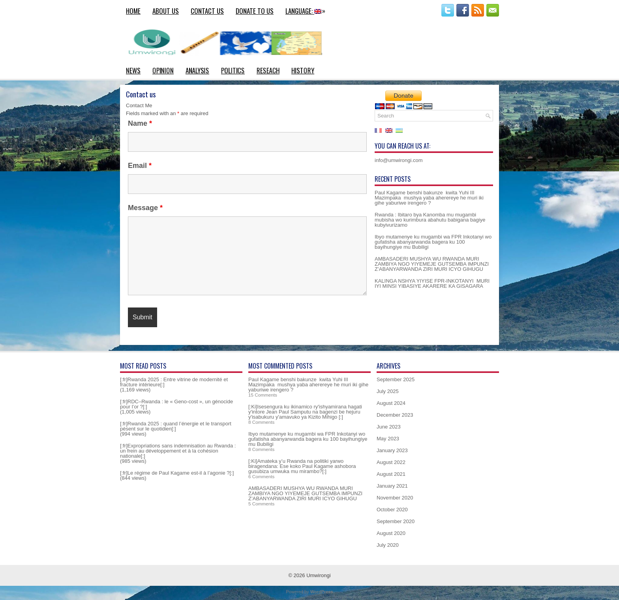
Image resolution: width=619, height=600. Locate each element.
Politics (233, 70)
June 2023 (389, 427)
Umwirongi (318, 575)
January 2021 (392, 486)
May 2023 (388, 439)
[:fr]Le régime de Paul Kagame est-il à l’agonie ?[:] (177, 473)
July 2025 (388, 391)
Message (145, 208)
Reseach (268, 70)
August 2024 (391, 403)
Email (140, 166)
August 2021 (391, 474)
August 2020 (391, 533)
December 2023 (395, 415)
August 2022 (391, 462)
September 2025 (396, 379)
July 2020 (388, 545)
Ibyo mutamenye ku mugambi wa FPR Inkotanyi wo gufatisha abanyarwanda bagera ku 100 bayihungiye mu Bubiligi (433, 242)
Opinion (163, 70)
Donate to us (255, 11)
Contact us (207, 11)
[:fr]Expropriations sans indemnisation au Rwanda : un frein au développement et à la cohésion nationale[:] (178, 451)
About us (165, 11)
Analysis (197, 70)
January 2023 (392, 450)
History (302, 70)
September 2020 (396, 521)
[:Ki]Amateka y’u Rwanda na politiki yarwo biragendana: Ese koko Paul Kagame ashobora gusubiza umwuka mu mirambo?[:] (302, 466)
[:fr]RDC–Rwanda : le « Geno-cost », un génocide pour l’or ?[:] (176, 404)
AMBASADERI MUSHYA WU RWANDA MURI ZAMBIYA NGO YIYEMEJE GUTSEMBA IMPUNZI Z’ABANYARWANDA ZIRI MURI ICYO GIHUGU (432, 264)
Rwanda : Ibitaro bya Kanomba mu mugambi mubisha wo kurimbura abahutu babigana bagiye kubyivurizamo (430, 220)
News (133, 70)
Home (133, 11)
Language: (307, 10)
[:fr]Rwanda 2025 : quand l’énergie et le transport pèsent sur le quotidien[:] (175, 426)
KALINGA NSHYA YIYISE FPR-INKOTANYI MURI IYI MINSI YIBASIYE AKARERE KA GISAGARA (432, 283)
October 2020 (392, 509)
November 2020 (395, 498)
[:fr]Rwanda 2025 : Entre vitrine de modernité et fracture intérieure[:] (174, 382)
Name (140, 123)
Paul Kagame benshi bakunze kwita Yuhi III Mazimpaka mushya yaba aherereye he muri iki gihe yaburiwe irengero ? (429, 198)
